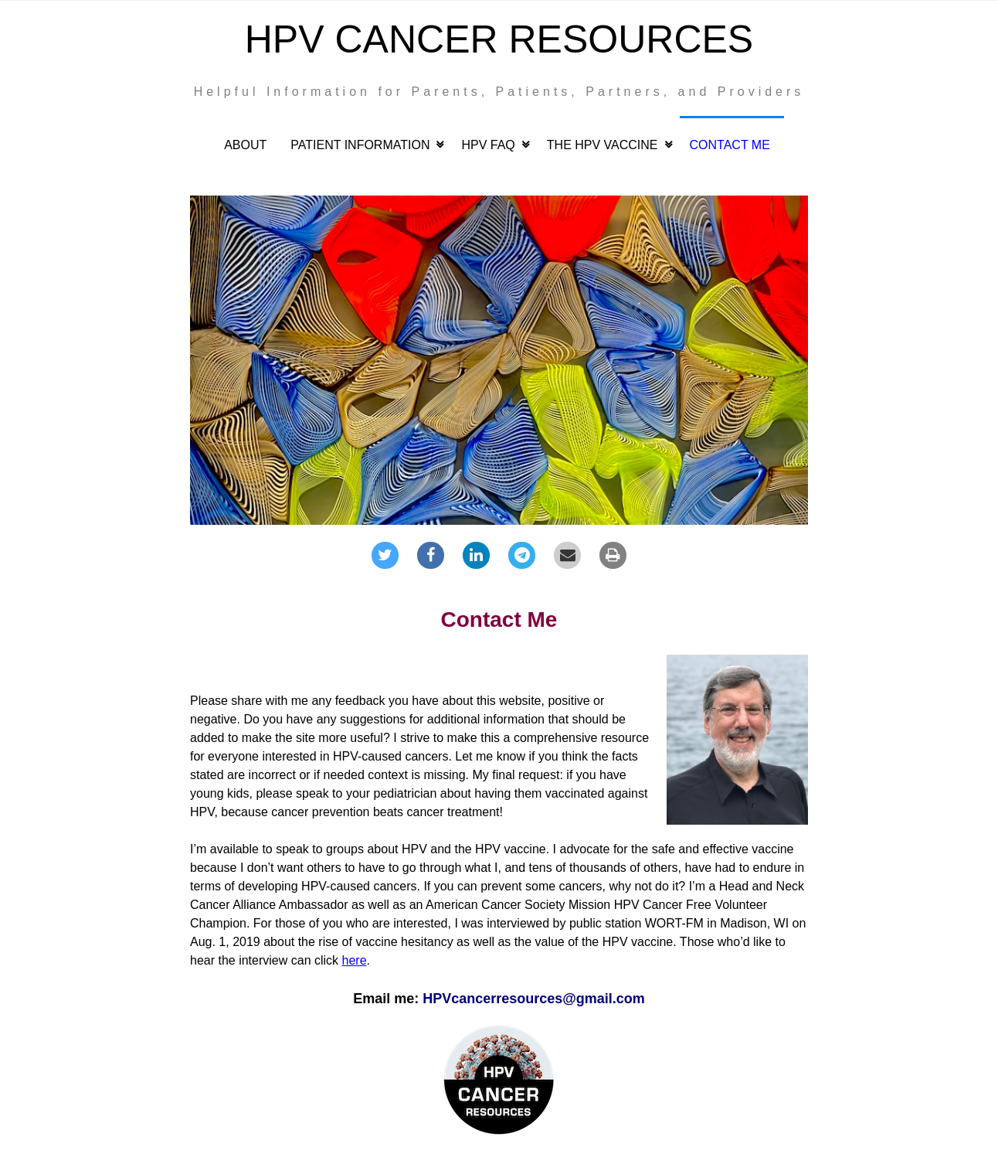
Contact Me (730, 144)
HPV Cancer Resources (499, 39)
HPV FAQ (487, 144)
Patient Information (359, 144)
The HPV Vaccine (602, 144)
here (354, 960)
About (245, 144)
